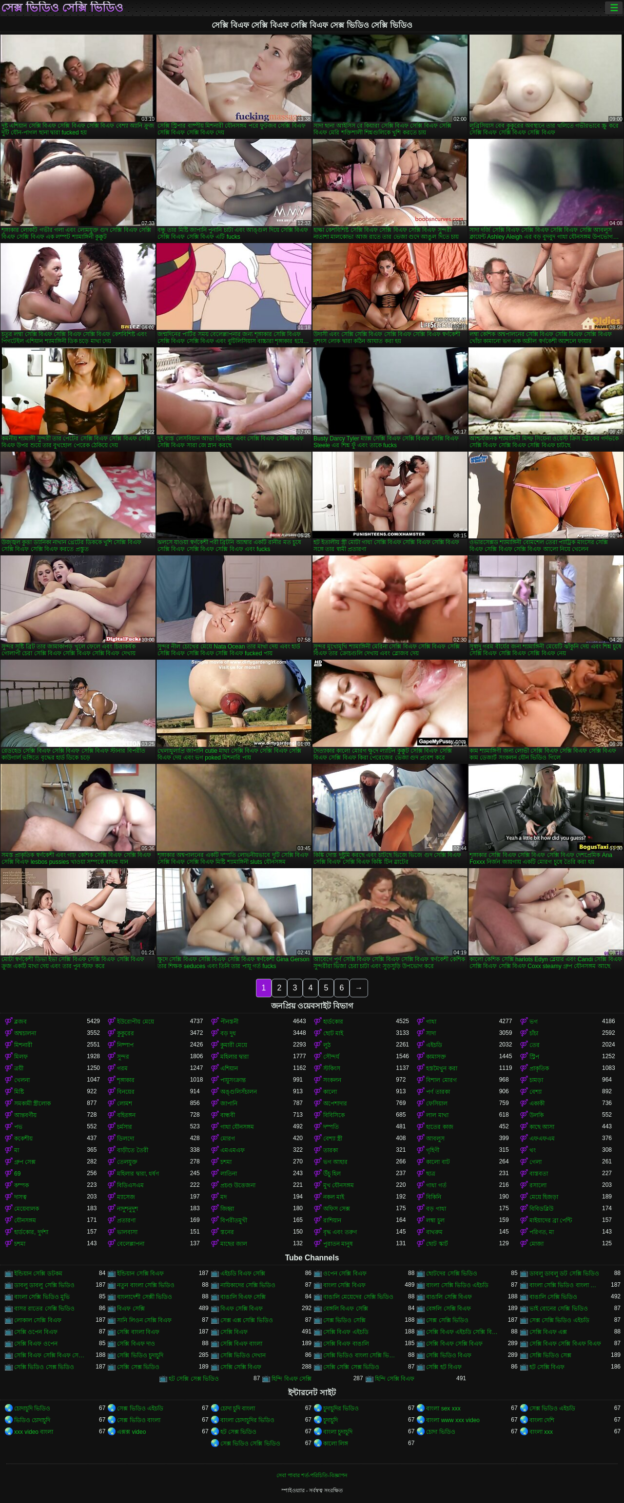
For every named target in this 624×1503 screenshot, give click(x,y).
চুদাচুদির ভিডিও (341, 1408)
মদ (223, 1197)
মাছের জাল (233, 1243)
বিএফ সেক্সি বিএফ (241, 1308)
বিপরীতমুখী (233, 1220)
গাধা (431, 1021)
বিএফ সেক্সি (130, 1308)
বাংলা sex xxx (443, 1408)
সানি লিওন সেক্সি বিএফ (144, 1320)
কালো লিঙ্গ (335, 1443)
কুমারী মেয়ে (233, 1045)
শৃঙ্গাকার (126, 1080)
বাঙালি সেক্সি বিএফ (449, 1297)
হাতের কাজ (439, 1126)
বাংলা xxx (541, 1431)
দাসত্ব (20, 1197)
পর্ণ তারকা (437, 1091)
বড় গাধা (436, 1208)
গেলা (535, 1162)
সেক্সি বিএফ (234, 1332)
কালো (330, 1091)
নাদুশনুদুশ (127, 1208)
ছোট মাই (333, 1033)
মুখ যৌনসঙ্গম (338, 1185)
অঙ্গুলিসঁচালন (238, 1091)
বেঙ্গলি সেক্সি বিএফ (448, 1308)
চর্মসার (124, 1126)
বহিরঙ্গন (126, 1115)
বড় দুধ (228, 1033)
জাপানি (228, 1103)
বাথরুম (434, 1232)
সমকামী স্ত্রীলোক (32, 1103)
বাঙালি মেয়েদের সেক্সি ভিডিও (358, 1297)
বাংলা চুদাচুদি (337, 1431)
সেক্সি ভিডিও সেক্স (550, 1355)
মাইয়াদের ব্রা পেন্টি (550, 1220)
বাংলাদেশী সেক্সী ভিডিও (144, 1297)
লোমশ (124, 1103)
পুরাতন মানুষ (338, 1243)
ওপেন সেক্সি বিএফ (345, 1273)
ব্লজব (20, 1021)
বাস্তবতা (538, 1173)
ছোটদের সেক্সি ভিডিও (451, 1273)
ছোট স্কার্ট (437, 1243)
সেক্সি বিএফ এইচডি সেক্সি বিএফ (462, 1332)
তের (534, 1045)
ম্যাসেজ (126, 1197)
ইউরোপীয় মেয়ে (135, 1021)
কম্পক (21, 1185)
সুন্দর (123, 1056)
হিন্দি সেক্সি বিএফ (395, 1378)
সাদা (431, 1033)
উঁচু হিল (332, 1173)
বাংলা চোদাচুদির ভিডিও (247, 1420)
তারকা (330, 1150)
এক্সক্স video (131, 1431)
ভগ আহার (335, 1162)
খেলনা (22, 1080)
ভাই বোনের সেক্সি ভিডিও (558, 1308)
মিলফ (21, 1056)
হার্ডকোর (333, 1021)
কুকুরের (125, 1033)
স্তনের (227, 1232)
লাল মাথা (437, 1115)
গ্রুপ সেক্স (25, 1162)
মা (16, 1150)
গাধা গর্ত (436, 1185)
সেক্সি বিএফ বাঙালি (346, 1343)
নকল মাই (333, 1197)
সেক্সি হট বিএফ (444, 1367)
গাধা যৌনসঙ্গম (237, 1126)
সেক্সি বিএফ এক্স (548, 1332)
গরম (122, 1068)
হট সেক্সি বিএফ (547, 1367)
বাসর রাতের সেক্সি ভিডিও (44, 1308)
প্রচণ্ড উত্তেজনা (237, 1185)
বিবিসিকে (334, 1115)
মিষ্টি (19, 1091)
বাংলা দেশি (541, 1420)
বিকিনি (433, 1197)
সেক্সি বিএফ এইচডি (346, 1332)
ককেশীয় (23, 1138)
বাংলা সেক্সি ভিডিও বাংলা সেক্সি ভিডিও (565, 1285)
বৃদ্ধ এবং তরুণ (340, 1232)
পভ (18, 1126)
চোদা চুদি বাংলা (237, 1408)
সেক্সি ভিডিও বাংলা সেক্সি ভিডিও (359, 1355)
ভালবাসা (127, 1232)
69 (17, 1173)
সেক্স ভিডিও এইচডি (140, 1408)
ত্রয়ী (18, 1068)
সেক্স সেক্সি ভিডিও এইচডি (559, 1320)
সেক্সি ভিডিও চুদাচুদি (140, 1355)
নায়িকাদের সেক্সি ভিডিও (248, 1285)
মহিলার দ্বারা (234, 1056)
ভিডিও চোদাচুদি (32, 1420)
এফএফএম (542, 1138)
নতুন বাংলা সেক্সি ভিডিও (146, 1285)
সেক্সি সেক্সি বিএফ (241, 1367)
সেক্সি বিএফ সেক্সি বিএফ (454, 1343)
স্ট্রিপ (534, 1056)
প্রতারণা (126, 1220)
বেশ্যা (535, 1091)
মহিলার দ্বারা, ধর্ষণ (138, 1173)
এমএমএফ (232, 1150)
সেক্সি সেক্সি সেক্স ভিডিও (351, 1367)
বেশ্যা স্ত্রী (332, 1138)
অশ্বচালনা (25, 1033)
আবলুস (435, 1138)
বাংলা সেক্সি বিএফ (344, 1285)
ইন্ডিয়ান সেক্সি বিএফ (140, 1273)
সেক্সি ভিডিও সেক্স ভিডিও (44, 1367)
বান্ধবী (227, 1115)
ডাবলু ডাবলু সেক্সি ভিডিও (44, 1285)
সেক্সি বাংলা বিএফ (138, 1332)
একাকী (537, 1103)
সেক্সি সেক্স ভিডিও (138, 1367)
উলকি (536, 1115)
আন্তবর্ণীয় (25, 1115)
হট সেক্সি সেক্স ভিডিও (194, 1378)
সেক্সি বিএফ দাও (136, 1343)
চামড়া (536, 1080)
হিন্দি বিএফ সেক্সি (292, 1378)
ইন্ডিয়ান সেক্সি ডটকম (38, 1273)
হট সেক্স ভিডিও (238, 1431)
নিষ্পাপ (125, 1045)
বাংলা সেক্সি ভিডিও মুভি (42, 1297)
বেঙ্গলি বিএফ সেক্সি (345, 1308)
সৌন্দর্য (331, 1056)
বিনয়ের (126, 1091)
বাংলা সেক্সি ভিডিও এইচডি (457, 1285)
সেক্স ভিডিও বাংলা (138, 1420)
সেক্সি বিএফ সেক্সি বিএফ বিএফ (565, 1343)
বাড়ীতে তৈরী (132, 1150)
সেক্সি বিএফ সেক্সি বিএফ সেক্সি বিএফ (50, 1355)
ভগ (533, 1021)
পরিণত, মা (541, 1232)
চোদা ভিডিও (440, 1431)
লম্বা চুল (435, 1220)
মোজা (536, 1243)
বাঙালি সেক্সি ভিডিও (553, 1297)
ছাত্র (430, 1173)
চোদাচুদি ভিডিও (32, 1408)
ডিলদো (125, 1138)
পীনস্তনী (229, 1021)
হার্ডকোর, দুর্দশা (31, 1232)
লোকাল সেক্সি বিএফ (37, 1320)
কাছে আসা (541, 1126)
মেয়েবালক (26, 1208)
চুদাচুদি (330, 1420)
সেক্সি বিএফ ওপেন (36, 1343)
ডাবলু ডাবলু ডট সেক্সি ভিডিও (564, 1273)
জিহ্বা (227, 1208)
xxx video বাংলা (33, 1431)
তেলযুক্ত (127, 1162)
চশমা (226, 1162)
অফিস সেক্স (336, 1208)
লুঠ (327, 1045)
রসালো (537, 1185)
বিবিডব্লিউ (541, 1208)
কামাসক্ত (436, 1056)
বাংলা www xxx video (453, 1420)
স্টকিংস (331, 1068)
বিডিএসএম (130, 1185)
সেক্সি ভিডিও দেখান (243, 1355)
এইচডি (434, 1045)
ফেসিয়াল (437, 1103)
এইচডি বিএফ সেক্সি (243, 1273)
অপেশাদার (335, 1103)
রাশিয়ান (332, 1220)
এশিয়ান (229, 1068)
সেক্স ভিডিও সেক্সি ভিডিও (62, 7)
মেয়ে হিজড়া (543, 1197)
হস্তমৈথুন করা (441, 1068)
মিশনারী (23, 1045)
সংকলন (332, 1080)
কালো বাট (437, 1162)
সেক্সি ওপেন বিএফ (36, 1332)
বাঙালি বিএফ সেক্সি (243, 1297)
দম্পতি (331, 1126)
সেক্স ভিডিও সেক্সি (344, 1320)
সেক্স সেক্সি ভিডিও (447, 1320)
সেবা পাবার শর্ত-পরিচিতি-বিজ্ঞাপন (312, 1475)
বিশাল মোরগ (441, 1080)
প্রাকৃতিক (539, 1068)
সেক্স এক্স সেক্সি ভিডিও (246, 1320)
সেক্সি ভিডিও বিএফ (448, 1355)
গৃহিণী (432, 1150)
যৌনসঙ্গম (25, 1220)
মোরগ (227, 1138)
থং (532, 1150)
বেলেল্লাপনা (130, 1243)
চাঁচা (533, 1033)
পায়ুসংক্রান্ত (233, 1080)
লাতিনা (228, 1173)
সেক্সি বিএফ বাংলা (241, 1343)
